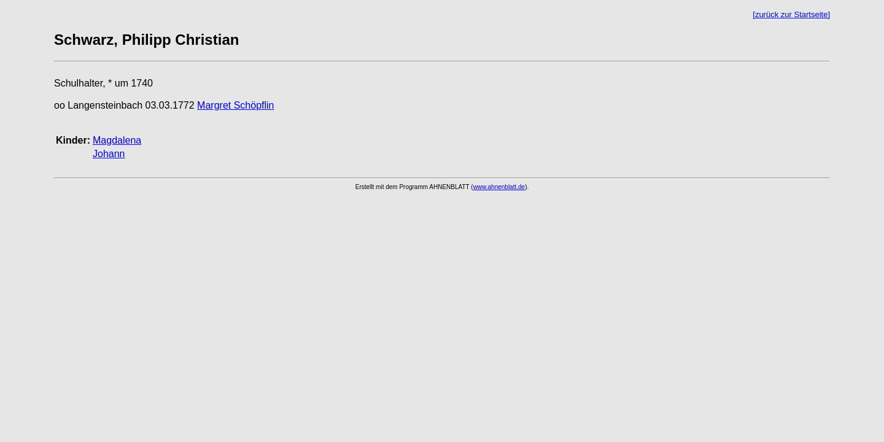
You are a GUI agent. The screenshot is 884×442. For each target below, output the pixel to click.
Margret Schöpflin (235, 105)
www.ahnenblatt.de (499, 187)
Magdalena (117, 140)
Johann (109, 154)
